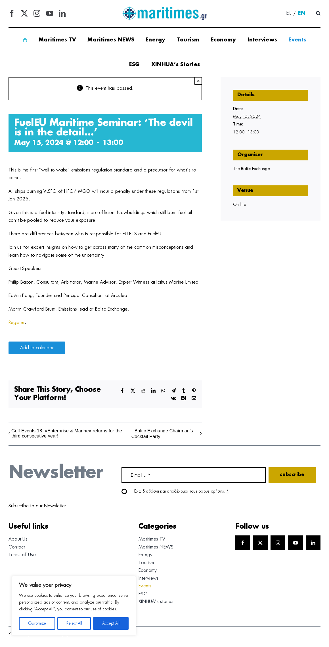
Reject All (74, 623)
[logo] (164, 8)
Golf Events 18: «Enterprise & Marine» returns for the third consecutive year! (66, 433)
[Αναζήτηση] (318, 14)
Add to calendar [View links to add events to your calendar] (37, 348)
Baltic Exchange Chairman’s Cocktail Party (162, 433)
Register (17, 322)
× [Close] (198, 80)
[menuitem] (288, 13)
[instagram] (36, 13)
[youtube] (49, 13)
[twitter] (24, 13)
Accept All (111, 623)
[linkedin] (62, 13)
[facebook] (12, 13)
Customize (37, 623)
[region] (73, 606)
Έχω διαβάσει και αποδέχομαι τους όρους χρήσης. (181, 491)
